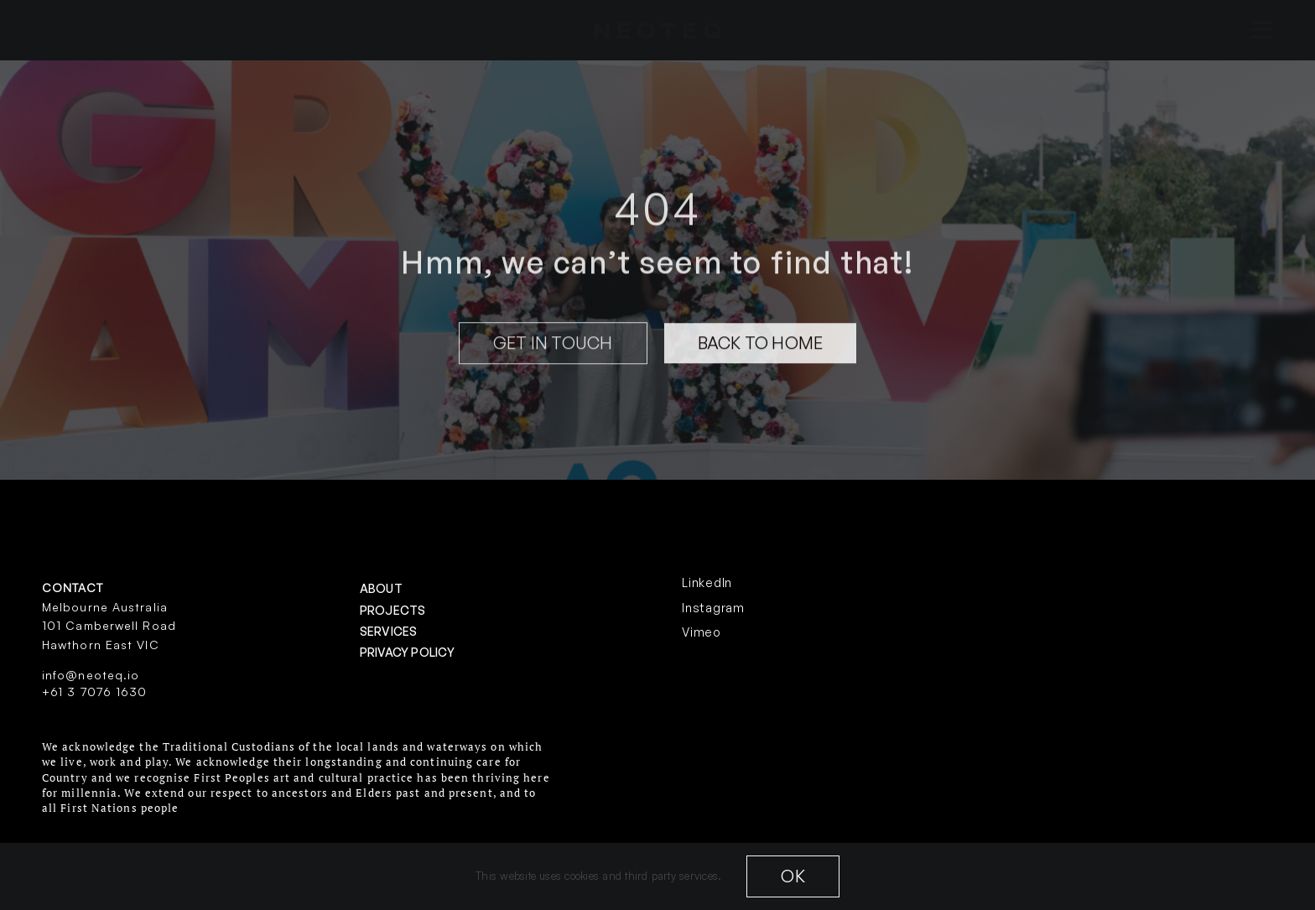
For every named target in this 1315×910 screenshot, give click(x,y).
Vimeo (701, 632)
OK (792, 876)
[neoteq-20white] (657, 29)
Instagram (713, 608)
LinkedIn (707, 582)
